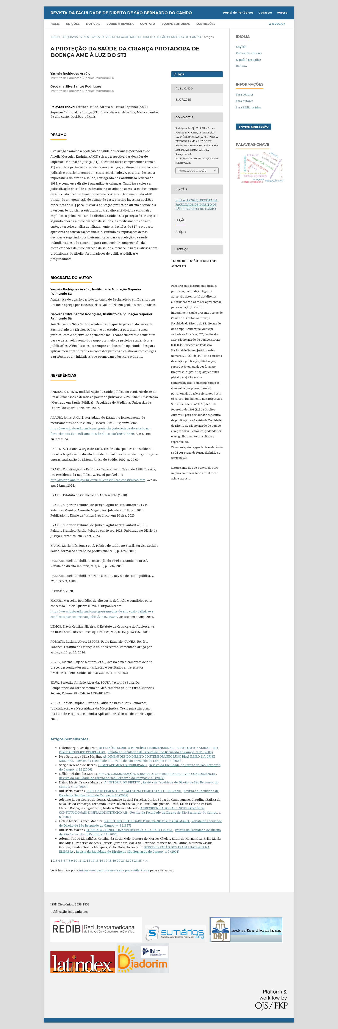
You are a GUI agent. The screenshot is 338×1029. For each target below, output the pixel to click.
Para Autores (244, 101)
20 (118, 860)
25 (140, 860)
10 (75, 860)
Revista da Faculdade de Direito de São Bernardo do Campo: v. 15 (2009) (129, 761)
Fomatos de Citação (192, 170)
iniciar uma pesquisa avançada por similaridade (114, 870)
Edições (73, 23)
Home (55, 23)
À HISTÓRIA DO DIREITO (122, 782)
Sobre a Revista (120, 23)
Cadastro (265, 12)
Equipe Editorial (175, 23)
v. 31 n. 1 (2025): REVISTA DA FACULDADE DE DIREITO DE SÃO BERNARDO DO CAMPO (140, 37)
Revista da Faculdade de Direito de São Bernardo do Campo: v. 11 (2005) (160, 752)
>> (147, 860)
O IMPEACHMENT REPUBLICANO (122, 765)
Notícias (93, 23)
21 (123, 860)
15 (97, 860)
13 (88, 860)
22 (127, 860)
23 (131, 860)
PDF (180, 74)
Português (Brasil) (249, 53)
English (241, 47)
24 (136, 860)
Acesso (282, 12)
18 (110, 860)
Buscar (277, 23)
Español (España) (248, 60)
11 (79, 860)
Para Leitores (245, 94)
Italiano (241, 66)
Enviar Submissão (254, 126)
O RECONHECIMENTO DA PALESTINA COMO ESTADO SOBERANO (134, 791)
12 (84, 860)
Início (55, 37)
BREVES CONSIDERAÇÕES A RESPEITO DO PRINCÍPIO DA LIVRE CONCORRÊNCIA (157, 774)
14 (92, 860)
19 (114, 860)
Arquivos (70, 37)
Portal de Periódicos (238, 12)
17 (105, 860)
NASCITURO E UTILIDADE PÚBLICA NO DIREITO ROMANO (147, 821)
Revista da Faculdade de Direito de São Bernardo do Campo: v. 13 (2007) (111, 778)
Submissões (205, 23)
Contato (147, 23)
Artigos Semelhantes (69, 739)
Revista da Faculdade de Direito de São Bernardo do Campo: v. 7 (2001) (127, 851)
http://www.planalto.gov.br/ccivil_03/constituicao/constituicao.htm (97, 480)
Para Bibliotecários (248, 107)
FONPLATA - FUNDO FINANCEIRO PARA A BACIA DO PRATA (129, 830)
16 (101, 860)
